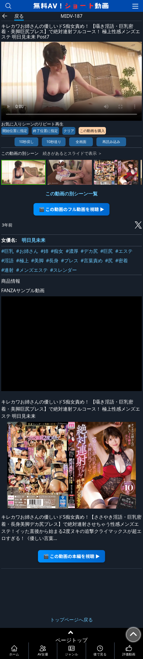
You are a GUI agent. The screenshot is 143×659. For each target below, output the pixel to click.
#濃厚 (72, 251)
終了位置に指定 (45, 130)
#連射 (7, 270)
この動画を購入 (92, 130)
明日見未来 (33, 240)
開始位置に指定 (14, 130)
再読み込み (111, 141)
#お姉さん (27, 251)
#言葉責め (92, 260)
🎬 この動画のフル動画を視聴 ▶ (71, 209)
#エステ (123, 251)
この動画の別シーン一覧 (71, 193)
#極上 (22, 260)
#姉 (44, 251)
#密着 (121, 260)
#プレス (69, 260)
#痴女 (57, 251)
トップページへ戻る (71, 619)
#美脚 (37, 260)
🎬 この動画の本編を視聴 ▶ (71, 556)
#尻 (109, 260)
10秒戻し (26, 141)
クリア (68, 130)
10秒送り (53, 141)
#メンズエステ (31, 270)
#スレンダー (63, 270)
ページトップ (71, 640)
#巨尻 (106, 251)
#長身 (52, 260)
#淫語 (7, 260)
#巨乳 (7, 251)
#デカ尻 (89, 251)
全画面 (81, 141)
